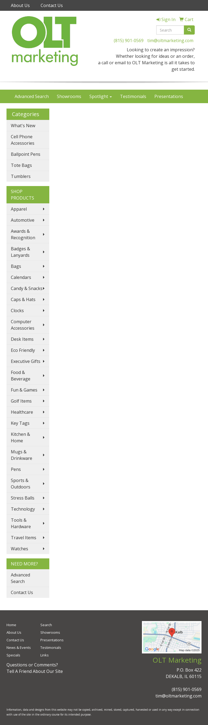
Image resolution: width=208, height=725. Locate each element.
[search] (189, 30)
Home (11, 624)
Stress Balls (22, 498)
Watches (19, 549)
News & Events (18, 647)
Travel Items (23, 538)
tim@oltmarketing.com (170, 40)
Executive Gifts (25, 361)
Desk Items (22, 339)
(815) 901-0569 (129, 40)
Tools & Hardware (21, 523)
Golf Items (21, 401)
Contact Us (52, 5)
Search (46, 624)
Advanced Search (32, 96)
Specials (13, 655)
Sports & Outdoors (20, 483)
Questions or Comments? (32, 665)
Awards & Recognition (23, 234)
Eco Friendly (23, 350)
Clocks (17, 310)
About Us (20, 5)
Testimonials (133, 96)
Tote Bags (21, 165)
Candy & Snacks (27, 288)
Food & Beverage (20, 375)
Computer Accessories (22, 325)
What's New (23, 126)
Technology (23, 509)
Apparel (19, 209)
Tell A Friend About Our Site (34, 671)
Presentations (168, 96)
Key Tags (20, 423)
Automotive (22, 220)
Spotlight (100, 96)
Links (44, 655)
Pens (16, 469)
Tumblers (21, 176)
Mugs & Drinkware (21, 455)
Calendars (21, 277)
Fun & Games (24, 390)
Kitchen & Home (20, 437)
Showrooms (69, 96)
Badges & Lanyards (20, 252)
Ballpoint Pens (25, 154)
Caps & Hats (23, 299)
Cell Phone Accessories (22, 140)
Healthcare (22, 412)
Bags (16, 266)
